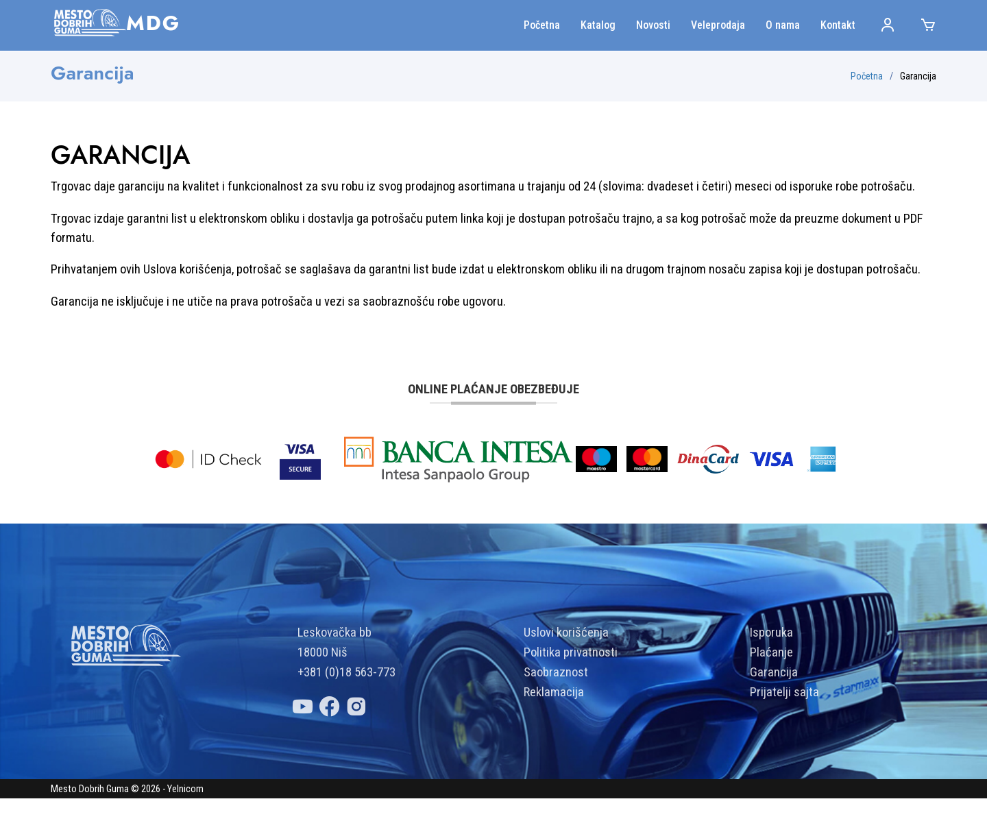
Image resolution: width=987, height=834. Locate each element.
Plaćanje (771, 688)
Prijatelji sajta (784, 727)
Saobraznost (556, 707)
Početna (542, 25)
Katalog (598, 25)
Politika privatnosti (571, 688)
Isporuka (771, 668)
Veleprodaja (718, 25)
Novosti (653, 25)
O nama (783, 25)
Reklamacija (554, 727)
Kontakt (837, 25)
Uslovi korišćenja (566, 668)
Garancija (774, 707)
